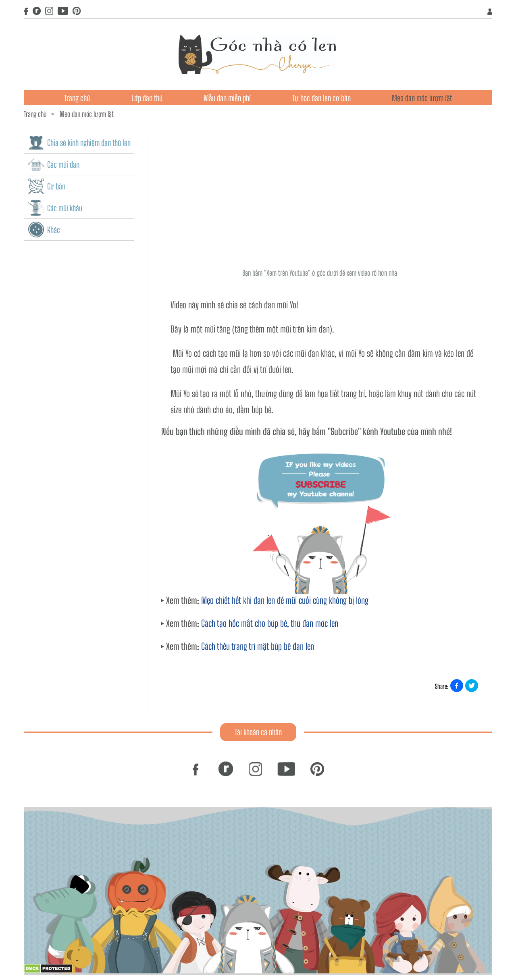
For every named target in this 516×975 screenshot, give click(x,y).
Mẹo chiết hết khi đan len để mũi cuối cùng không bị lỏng (284, 600)
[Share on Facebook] (456, 685)
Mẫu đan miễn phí (227, 98)
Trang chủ (77, 98)
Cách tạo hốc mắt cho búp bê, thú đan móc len (269, 623)
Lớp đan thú (146, 98)
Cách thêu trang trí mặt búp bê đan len (257, 646)
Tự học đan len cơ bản (321, 98)
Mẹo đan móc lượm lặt (422, 98)
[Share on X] (471, 685)
